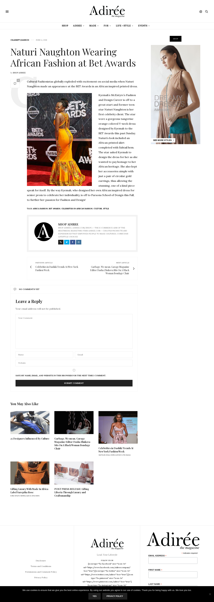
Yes (95, 596)
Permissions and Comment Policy (41, 572)
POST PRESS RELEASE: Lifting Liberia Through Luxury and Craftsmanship (71, 492)
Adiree (77, 25)
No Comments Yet (26, 289)
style (106, 208)
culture (98, 208)
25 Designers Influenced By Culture (29, 438)
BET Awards (54, 208)
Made (92, 25)
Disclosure (41, 560)
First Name (155, 570)
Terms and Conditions (41, 566)
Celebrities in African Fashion (77, 208)
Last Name (155, 584)
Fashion (25, 40)
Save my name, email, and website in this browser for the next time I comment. (61, 376)
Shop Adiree (19, 73)
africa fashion (40, 208)
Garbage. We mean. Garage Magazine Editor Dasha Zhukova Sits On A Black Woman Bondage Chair (72, 443)
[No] (210, 594)
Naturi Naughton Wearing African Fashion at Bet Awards (73, 57)
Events (142, 25)
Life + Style (123, 25)
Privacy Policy (40, 577)
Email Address (157, 556)
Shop (65, 25)
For (106, 25)
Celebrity (15, 40)
